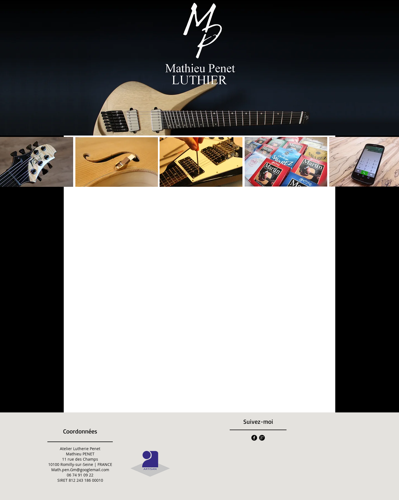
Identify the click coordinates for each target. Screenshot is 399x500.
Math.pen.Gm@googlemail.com (80, 469)
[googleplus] (262, 438)
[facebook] (254, 438)
